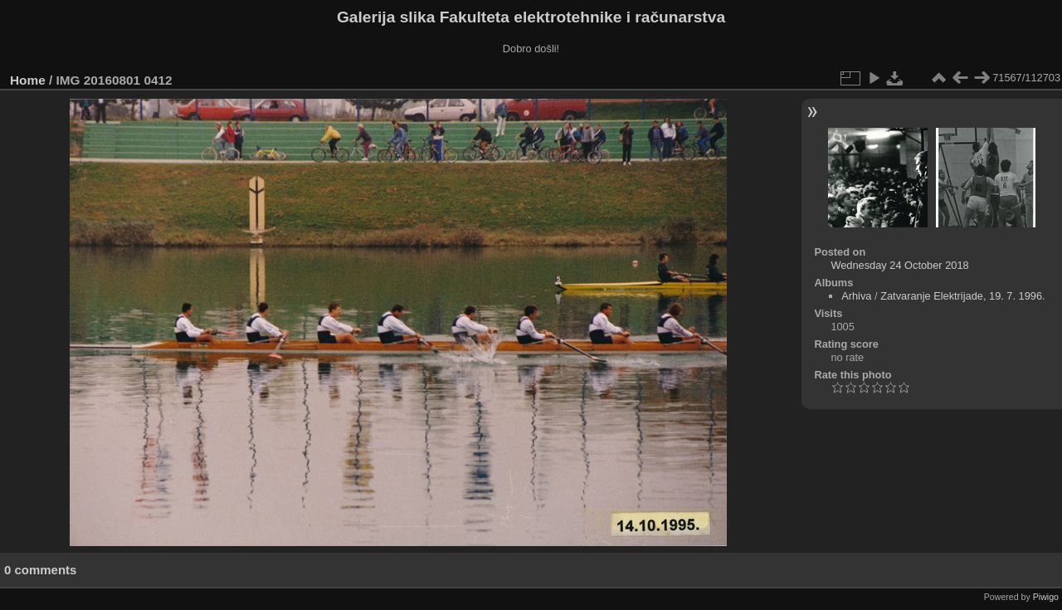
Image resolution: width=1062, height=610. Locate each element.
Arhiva (856, 296)
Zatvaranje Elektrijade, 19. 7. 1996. (962, 296)
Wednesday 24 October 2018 (899, 265)
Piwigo (1046, 597)
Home (28, 80)
